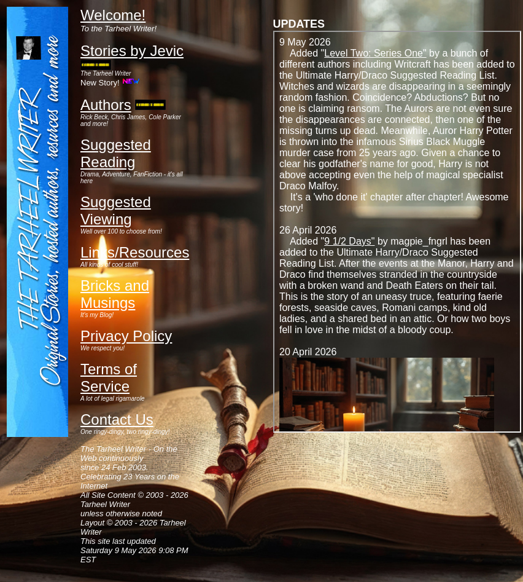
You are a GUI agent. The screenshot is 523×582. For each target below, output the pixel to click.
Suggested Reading (115, 153)
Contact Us (116, 419)
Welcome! (112, 15)
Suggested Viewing (115, 210)
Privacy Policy (126, 336)
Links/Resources (134, 252)
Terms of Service (108, 378)
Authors (105, 104)
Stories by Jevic (132, 50)
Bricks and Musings (114, 294)
